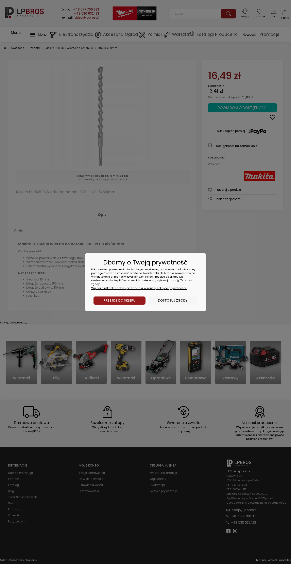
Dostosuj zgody (172, 300)
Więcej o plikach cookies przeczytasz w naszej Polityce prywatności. (139, 288)
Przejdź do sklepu (119, 300)
